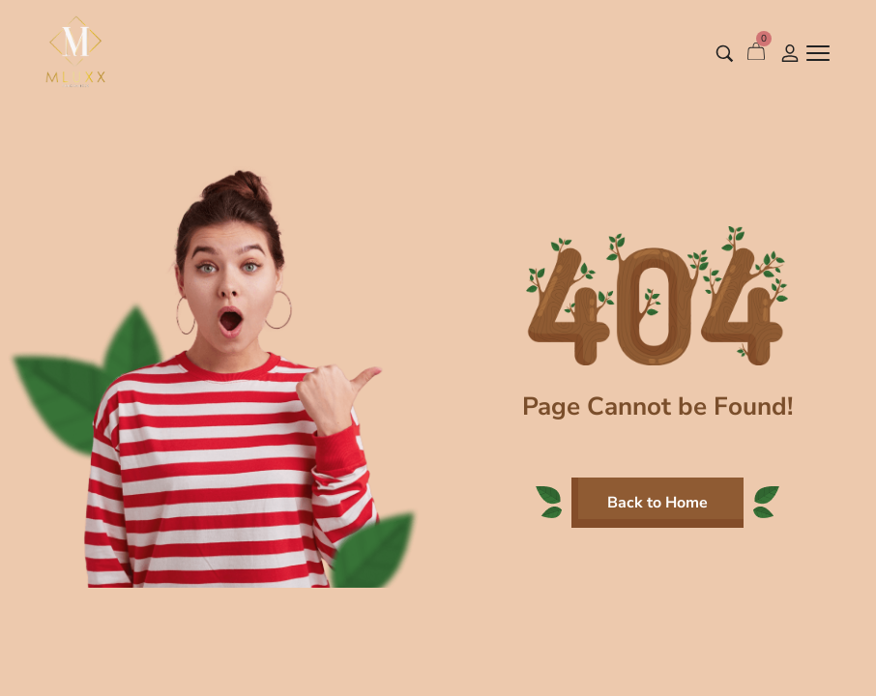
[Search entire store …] (724, 53)
